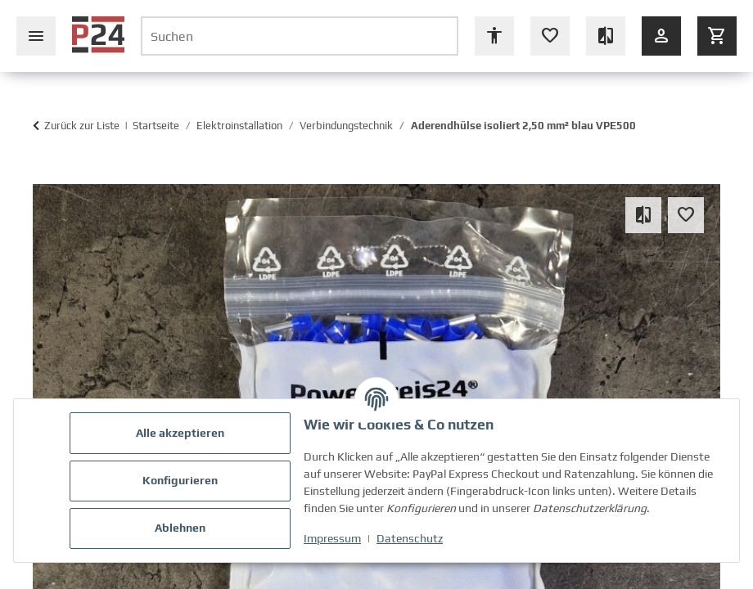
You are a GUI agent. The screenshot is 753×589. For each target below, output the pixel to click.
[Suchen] (299, 36)
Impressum (332, 538)
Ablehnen (180, 527)
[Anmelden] (661, 36)
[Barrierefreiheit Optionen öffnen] (494, 36)
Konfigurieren (180, 480)
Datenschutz (409, 538)
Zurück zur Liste (81, 125)
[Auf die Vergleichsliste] (643, 215)
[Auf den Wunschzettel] (686, 215)
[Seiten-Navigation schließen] (36, 36)
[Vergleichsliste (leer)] (605, 36)
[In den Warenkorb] (41, 176)
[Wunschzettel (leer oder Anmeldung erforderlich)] (550, 36)
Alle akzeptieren (180, 432)
